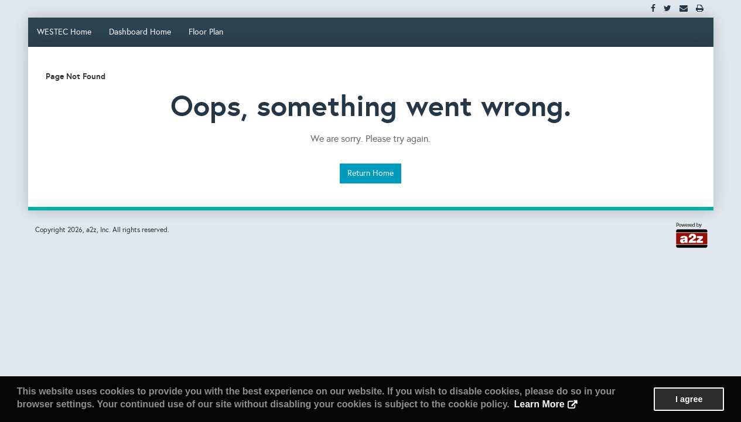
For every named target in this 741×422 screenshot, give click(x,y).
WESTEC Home (64, 32)
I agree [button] (688, 399)
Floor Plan (206, 32)
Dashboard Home (140, 32)
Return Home (370, 173)
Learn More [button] (539, 404)
